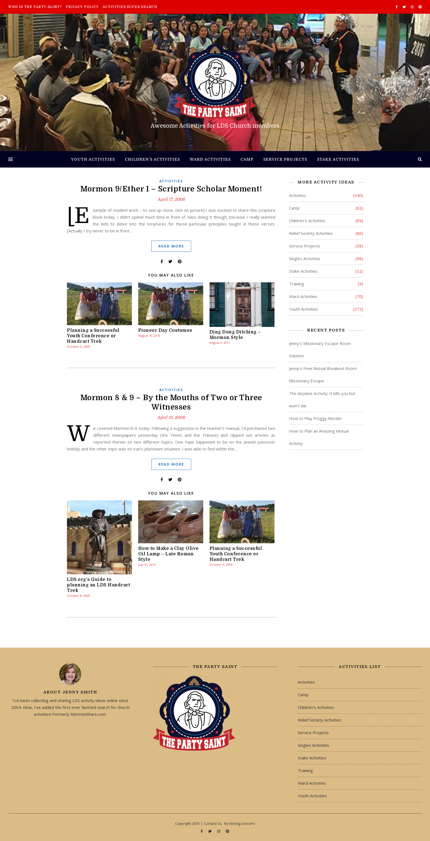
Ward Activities (210, 159)
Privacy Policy (82, 7)
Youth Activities (93, 159)
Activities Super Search (130, 7)
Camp (247, 159)
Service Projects (285, 159)
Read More (171, 246)
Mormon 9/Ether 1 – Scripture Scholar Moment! (171, 189)
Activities (171, 181)
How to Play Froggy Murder (315, 418)
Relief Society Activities (311, 233)
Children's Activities (307, 220)
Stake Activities (338, 159)
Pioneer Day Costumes (165, 330)
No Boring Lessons (239, 823)
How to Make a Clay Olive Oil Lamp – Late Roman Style (168, 554)
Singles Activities (304, 258)
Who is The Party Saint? (35, 7)
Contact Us (213, 823)
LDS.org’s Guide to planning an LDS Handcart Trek (98, 585)
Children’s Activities (152, 159)
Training (296, 283)
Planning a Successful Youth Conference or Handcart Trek (93, 336)
